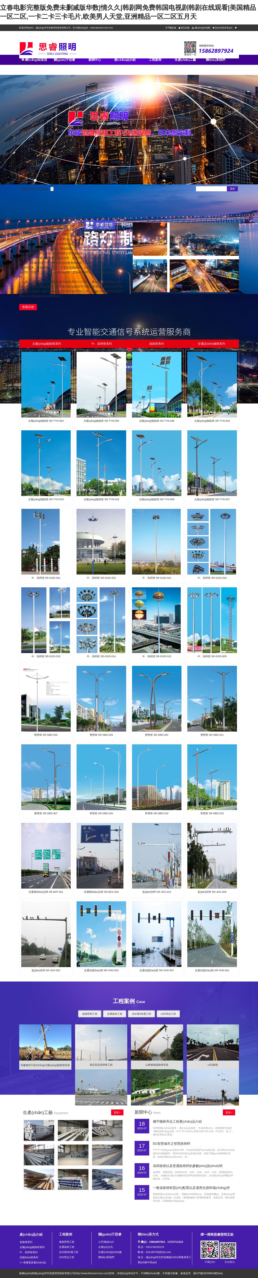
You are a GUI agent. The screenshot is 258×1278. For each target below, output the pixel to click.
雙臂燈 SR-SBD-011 (212, 734)
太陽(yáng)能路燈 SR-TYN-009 (157, 499)
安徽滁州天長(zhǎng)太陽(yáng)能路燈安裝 (45, 1065)
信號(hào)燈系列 (29, 1257)
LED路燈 (213, 1064)
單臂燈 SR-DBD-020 (101, 813)
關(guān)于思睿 (64, 60)
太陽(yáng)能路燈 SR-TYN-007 (212, 499)
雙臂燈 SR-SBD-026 (101, 734)
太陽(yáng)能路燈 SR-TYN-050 (101, 420)
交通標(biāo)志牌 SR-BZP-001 (46, 891)
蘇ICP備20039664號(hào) (208, 1273)
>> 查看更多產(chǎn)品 (33, 1262)
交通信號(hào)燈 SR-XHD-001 (212, 970)
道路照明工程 (89, 1013)
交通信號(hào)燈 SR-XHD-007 (157, 970)
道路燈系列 (26, 1242)
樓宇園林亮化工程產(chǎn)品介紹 (177, 1121)
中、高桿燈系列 (29, 1252)
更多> (117, 1112)
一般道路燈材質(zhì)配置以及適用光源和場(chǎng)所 (191, 1188)
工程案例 (155, 60)
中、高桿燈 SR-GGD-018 (212, 577)
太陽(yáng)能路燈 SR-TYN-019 (46, 499)
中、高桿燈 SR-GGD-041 (45, 577)
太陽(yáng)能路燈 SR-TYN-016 (101, 499)
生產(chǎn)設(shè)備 (110, 1252)
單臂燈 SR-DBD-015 (212, 813)
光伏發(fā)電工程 (141, 1013)
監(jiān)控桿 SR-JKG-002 (46, 970)
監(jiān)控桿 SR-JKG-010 (156, 891)
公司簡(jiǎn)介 (106, 1241)
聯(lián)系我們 (215, 60)
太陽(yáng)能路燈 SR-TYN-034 (212, 420)
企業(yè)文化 (105, 1247)
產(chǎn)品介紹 (125, 60)
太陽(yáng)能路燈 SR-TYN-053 (46, 420)
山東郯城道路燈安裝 (156, 1064)
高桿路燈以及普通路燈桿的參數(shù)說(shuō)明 (187, 1166)
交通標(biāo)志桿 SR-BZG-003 (101, 891)
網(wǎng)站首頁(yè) (34, 65)
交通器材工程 (114, 1013)
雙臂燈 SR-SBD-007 (45, 813)
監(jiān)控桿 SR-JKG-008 (212, 891)
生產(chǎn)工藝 (185, 60)
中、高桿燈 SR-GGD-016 (45, 656)
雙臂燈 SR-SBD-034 (45, 734)
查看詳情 (28, 307)
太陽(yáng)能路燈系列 (32, 1247)
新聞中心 (94, 60)
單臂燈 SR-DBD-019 (156, 813)
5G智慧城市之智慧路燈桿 (171, 1143)
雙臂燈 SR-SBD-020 (156, 734)
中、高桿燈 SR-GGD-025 (101, 577)
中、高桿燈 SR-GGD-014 (101, 656)
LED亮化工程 (168, 1013)
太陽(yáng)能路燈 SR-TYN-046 (157, 420)
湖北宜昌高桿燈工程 (101, 1064)
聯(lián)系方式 (148, 1234)
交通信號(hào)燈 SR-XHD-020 (101, 970)
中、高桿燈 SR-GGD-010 (156, 656)
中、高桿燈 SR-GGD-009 (212, 656)
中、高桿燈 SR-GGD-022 (156, 577)
